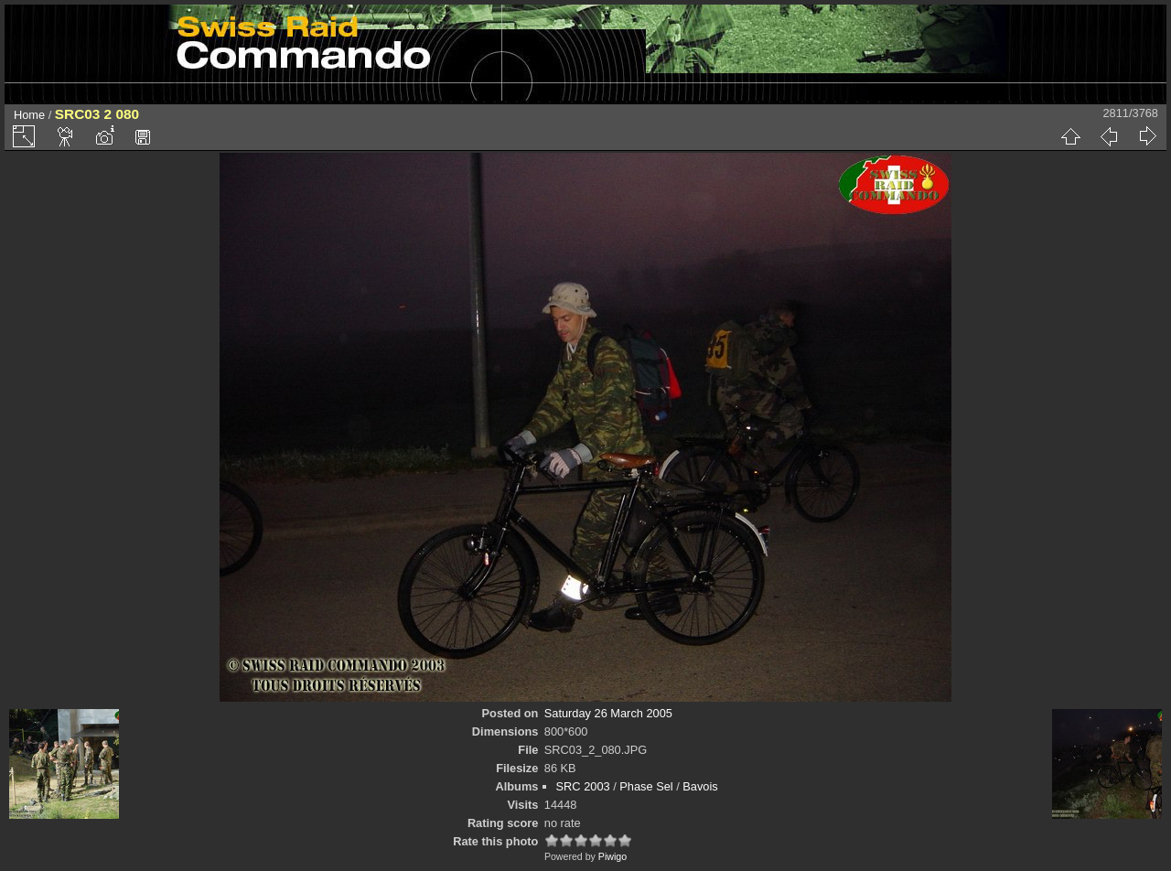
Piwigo (612, 856)
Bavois (699, 786)
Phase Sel (645, 786)
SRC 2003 (583, 786)
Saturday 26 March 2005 (608, 713)
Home (29, 115)
